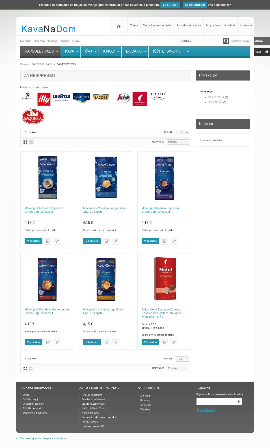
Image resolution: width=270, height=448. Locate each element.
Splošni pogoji (31, 399)
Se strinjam (170, 4)
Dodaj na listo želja (47, 241)
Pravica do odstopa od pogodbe (99, 417)
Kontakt (230, 25)
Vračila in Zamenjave (93, 403)
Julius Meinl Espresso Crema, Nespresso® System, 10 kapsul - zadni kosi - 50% (163, 313)
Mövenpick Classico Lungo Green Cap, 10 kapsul (105, 209)
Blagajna (145, 409)
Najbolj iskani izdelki (157, 25)
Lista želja (39, 41)
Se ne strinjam (195, 4)
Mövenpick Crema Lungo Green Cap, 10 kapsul (103, 311)
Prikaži (168, 132)
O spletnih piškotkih (33, 403)
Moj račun (213, 25)
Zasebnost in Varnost (93, 399)
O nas (134, 25)
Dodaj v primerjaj (57, 241)
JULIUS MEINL (216, 97)
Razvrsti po (158, 141)
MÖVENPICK (215, 102)
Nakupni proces (90, 412)
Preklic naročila (90, 421)
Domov (118, 26)
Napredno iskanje (240, 41)
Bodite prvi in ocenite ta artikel (41, 230)
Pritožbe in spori (32, 408)
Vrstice (32, 142)
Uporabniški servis (188, 25)
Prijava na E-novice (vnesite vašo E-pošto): (220, 394)
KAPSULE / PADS (42, 64)
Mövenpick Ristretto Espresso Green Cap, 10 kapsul (44, 209)
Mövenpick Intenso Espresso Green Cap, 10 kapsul (160, 209)
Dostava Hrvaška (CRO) (95, 426)
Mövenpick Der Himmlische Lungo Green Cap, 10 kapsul (47, 311)
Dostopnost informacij (35, 412)
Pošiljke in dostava (92, 394)
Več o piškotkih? (219, 4)
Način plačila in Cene (93, 408)
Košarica (246, 25)
